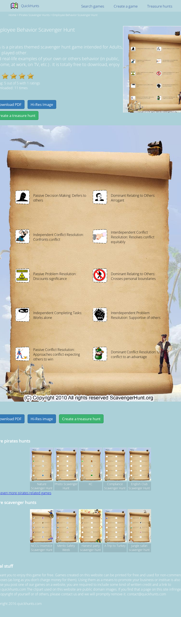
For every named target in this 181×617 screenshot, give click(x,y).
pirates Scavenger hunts (34, 15)
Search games (92, 6)
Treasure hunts (159, 6)
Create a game (126, 6)
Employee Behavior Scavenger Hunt (75, 15)
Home (12, 15)
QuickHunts (30, 5)
